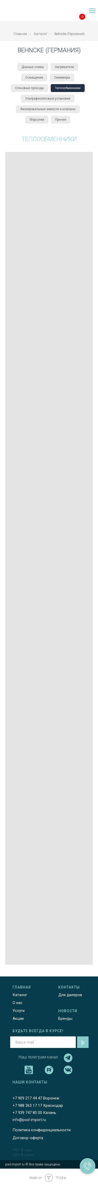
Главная (20, 34)
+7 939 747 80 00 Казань (34, 1112)
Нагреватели (64, 67)
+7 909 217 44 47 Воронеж (36, 1098)
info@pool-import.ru (29, 1120)
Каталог (40, 34)
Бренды (65, 1018)
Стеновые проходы (29, 88)
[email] (43, 1042)
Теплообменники (67, 88)
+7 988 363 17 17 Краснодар (38, 1105)
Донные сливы (32, 67)
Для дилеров (70, 994)
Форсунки (37, 119)
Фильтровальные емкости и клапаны (48, 109)
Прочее (60, 119)
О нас (17, 1002)
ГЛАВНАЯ (22, 987)
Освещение (34, 77)
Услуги (19, 1010)
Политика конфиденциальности (42, 1130)
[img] (17, 11)
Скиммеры (62, 77)
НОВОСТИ (67, 1011)
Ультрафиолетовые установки (47, 98)
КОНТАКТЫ (69, 987)
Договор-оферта (28, 1137)
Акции (18, 1018)
